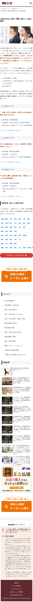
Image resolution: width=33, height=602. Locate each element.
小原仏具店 (13, 154)
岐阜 (6, 231)
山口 (19, 239)
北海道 (3, 219)
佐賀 (6, 247)
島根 (6, 239)
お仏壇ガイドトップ (16, 8)
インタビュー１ (7, 106)
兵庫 (6, 235)
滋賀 (15, 235)
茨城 (19, 223)
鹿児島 (29, 247)
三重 (15, 231)
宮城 (15, 219)
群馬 (28, 223)
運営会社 (16, 582)
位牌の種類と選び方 (10, 323)
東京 (2, 223)
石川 (19, 227)
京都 (11, 235)
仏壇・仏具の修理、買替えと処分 (14, 318)
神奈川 (7, 223)
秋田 (19, 219)
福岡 (2, 247)
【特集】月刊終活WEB (11, 350)
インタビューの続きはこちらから (10, 130)
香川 (6, 243)
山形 (24, 219)
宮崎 (24, 247)
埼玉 (11, 223)
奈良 (19, 235)
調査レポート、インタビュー (13, 345)
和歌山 (25, 235)
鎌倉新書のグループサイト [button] (16, 524)
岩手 (11, 219)
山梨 (2, 227)
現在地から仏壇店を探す (15, 255)
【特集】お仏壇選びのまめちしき (14, 354)
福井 (24, 227)
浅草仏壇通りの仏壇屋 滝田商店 (20, 122)
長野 (11, 227)
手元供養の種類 (9, 327)
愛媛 (11, 243)
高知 (15, 243)
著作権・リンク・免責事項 (16, 591)
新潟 (6, 227)
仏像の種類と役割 (10, 336)
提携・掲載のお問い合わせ (16, 595)
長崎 (11, 247)
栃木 (24, 223)
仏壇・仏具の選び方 (10, 309)
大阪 (2, 235)
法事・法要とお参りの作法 (12, 332)
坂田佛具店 (13, 186)
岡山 (11, 239)
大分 (19, 247)
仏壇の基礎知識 (9, 300)
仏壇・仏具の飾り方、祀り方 (13, 314)
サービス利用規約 (16, 585)
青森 (6, 219)
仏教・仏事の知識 (10, 341)
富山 (15, 227)
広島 (15, 239)
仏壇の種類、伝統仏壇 (11, 305)
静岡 (11, 231)
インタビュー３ (7, 170)
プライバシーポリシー (16, 588)
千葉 (15, 223)
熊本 (15, 247)
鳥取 (2, 239)
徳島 (2, 243)
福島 (28, 219)
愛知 (2, 231)
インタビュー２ (7, 138)
